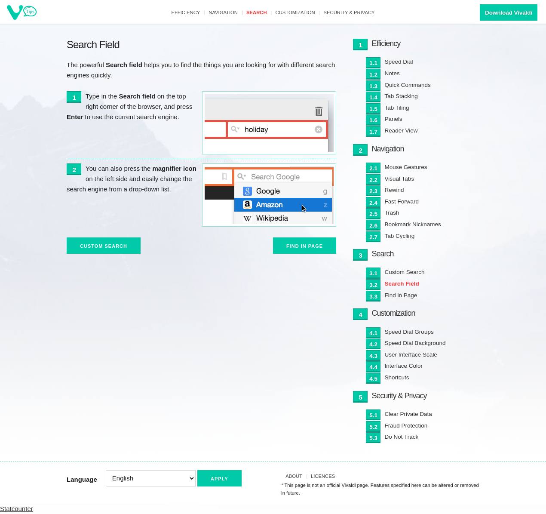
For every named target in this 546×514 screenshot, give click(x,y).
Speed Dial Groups (409, 332)
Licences (323, 476)
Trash (392, 212)
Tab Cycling (400, 236)
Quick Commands (408, 85)
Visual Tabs (399, 178)
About (293, 476)
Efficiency (185, 12)
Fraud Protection (406, 425)
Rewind (394, 190)
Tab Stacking (401, 96)
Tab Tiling (397, 108)
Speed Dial (399, 61)
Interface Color (404, 366)
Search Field (402, 283)
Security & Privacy (349, 12)
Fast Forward (402, 201)
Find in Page (304, 246)
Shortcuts (397, 377)
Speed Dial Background (415, 343)
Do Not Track (402, 437)
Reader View (401, 130)
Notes (392, 73)
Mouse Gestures (406, 167)
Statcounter (16, 508)
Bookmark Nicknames (413, 224)
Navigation (223, 12)
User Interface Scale (411, 354)
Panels (393, 119)
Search (256, 12)
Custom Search (103, 246)
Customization (295, 12)
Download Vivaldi (508, 12)
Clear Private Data (408, 414)
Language (82, 479)
